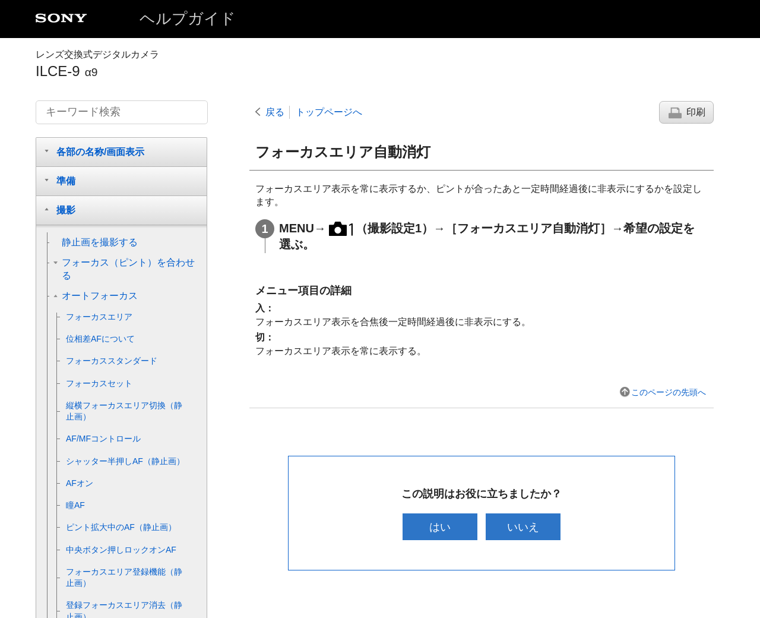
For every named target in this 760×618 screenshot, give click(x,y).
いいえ (524, 527)
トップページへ (329, 112)
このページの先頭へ (668, 392)
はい (438, 527)
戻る (274, 112)
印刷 (695, 112)
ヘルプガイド (188, 18)
